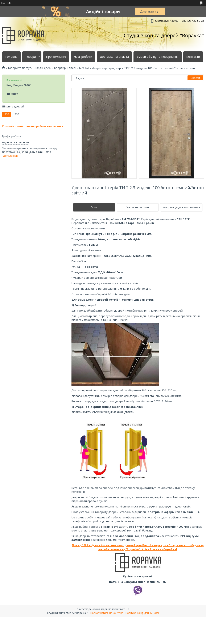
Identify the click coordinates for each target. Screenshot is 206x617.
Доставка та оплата (114, 57)
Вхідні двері (43, 68)
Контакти (193, 57)
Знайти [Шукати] (195, 77)
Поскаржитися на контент (106, 613)
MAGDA (84, 68)
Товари (30, 57)
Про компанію (56, 57)
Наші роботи (83, 57)
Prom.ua (124, 609)
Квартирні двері (65, 68)
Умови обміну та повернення (157, 57)
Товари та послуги (20, 68)
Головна (11, 57)
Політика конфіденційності (142, 613)
